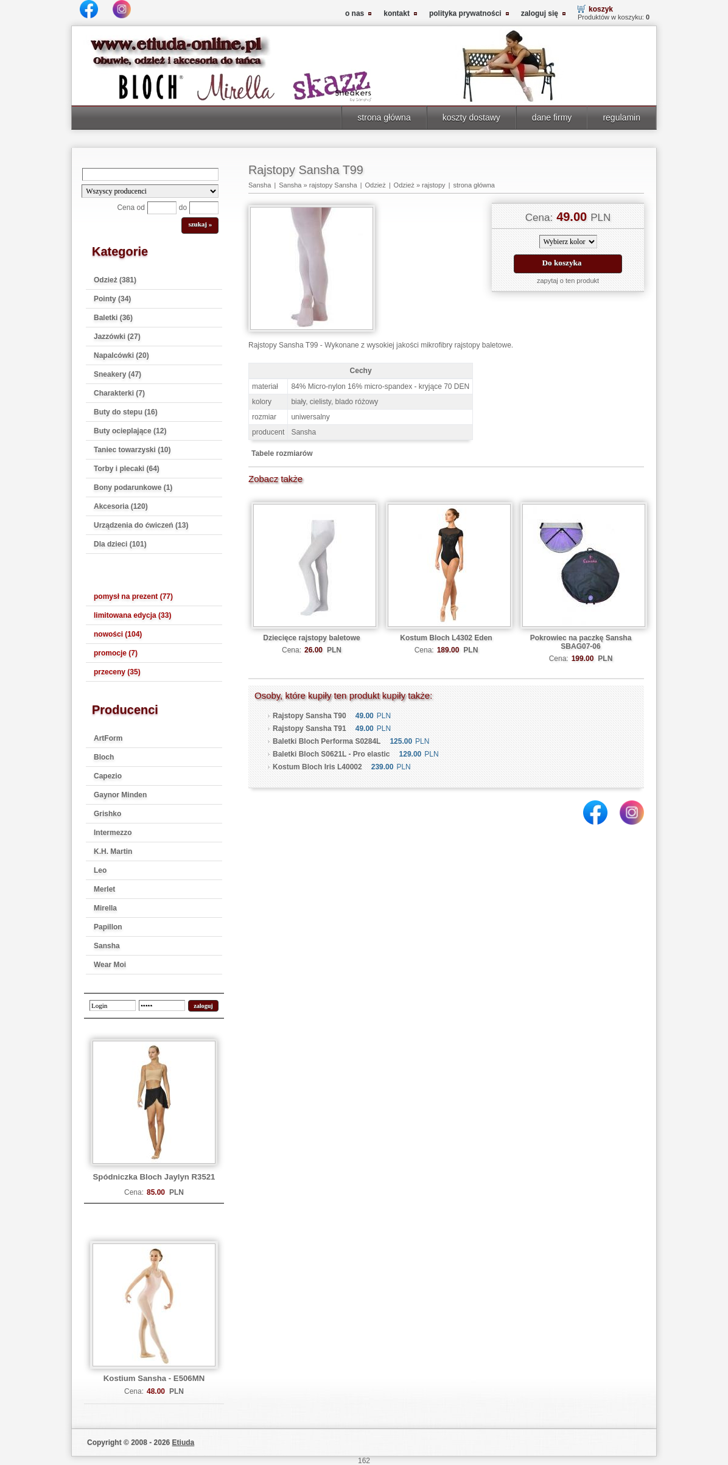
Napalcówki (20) (121, 355)
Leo (100, 870)
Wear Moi (110, 964)
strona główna (383, 117)
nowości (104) (118, 634)
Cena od (130, 207)
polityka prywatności (465, 13)
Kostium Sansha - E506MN (154, 1378)
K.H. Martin (113, 851)
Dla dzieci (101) (120, 544)
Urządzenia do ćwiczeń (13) (141, 525)
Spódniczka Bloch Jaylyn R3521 (154, 1176)
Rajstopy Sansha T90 (309, 716)
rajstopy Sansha (333, 185)
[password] (162, 1005)
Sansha (107, 946)
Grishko (107, 813)
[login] (112, 1005)
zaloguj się (539, 13)
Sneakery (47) (117, 374)
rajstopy (434, 185)
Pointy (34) (112, 299)
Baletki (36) (113, 317)
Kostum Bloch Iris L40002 (317, 767)
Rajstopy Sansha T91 (309, 728)
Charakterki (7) (119, 393)
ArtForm (108, 738)
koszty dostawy (471, 117)
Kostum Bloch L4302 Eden (446, 638)
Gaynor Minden (120, 795)
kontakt (396, 13)
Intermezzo (113, 832)
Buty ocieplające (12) (130, 431)
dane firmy (552, 117)
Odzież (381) (115, 280)
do (183, 207)
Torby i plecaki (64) (126, 468)
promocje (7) (116, 653)
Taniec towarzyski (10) (132, 450)
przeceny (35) (117, 672)
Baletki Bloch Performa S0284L (326, 741)
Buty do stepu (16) (126, 412)
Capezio (108, 776)
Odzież (375, 185)
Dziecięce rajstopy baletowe (311, 638)
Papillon (108, 927)
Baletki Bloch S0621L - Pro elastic (331, 754)
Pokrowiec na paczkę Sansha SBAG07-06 (581, 642)
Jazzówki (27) (117, 336)
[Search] (150, 174)
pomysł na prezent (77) (133, 596)
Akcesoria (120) (121, 506)
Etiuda (183, 1442)
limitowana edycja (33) (132, 615)
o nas (354, 13)
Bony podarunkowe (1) (133, 487)
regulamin (621, 117)
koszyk (601, 9)
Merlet (104, 889)
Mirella (105, 908)
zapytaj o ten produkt (568, 280)
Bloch (104, 757)
